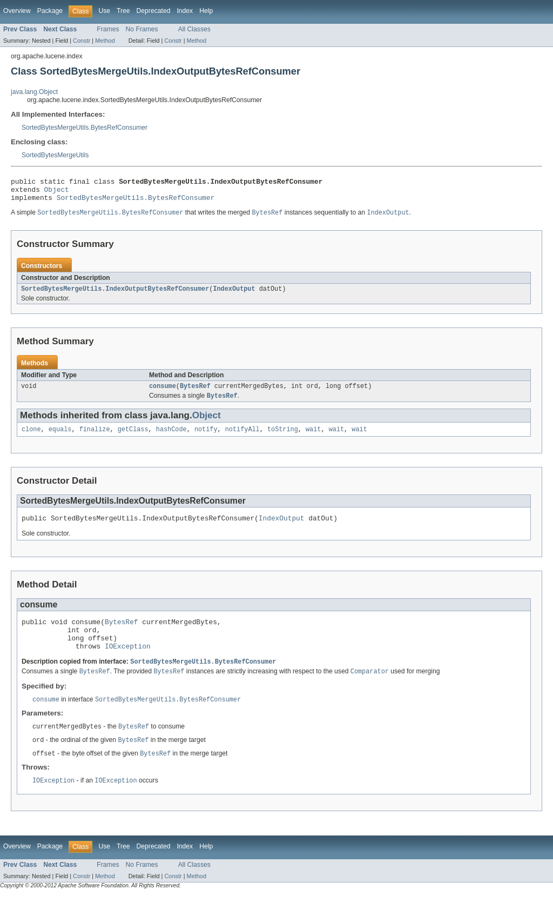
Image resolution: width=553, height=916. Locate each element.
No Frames (142, 29)
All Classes (194, 29)
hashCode (171, 438)
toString (282, 438)
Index (185, 11)
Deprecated (154, 11)
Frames (108, 29)
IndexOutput (234, 295)
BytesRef (195, 393)
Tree (123, 11)
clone (31, 438)
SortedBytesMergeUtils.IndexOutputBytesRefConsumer (115, 295)
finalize (94, 438)
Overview (17, 11)
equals (60, 438)
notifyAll (242, 438)
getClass (133, 438)
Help (206, 11)
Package (50, 11)
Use (104, 11)
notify (206, 438)
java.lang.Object (34, 92)
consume (162, 393)
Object (56, 192)
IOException (128, 663)
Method (104, 40)
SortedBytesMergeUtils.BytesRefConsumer (84, 127)
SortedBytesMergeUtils (55, 155)
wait (313, 438)
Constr (81, 40)
